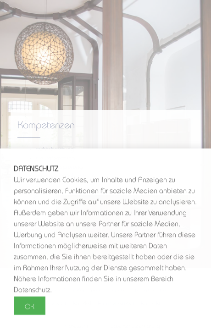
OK (29, 306)
